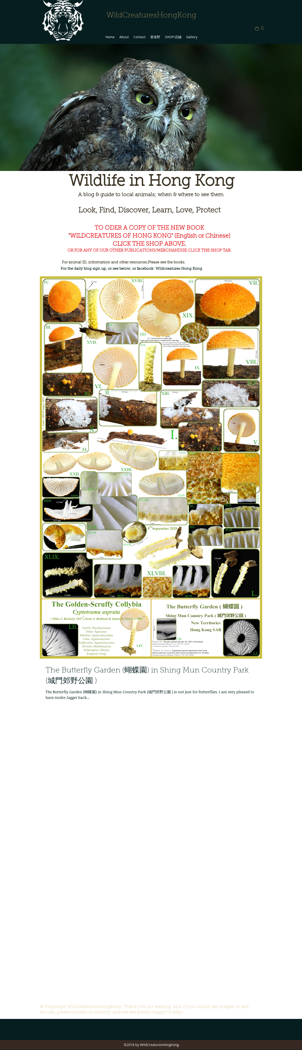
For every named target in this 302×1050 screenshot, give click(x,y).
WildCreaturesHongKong (151, 15)
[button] (261, 28)
